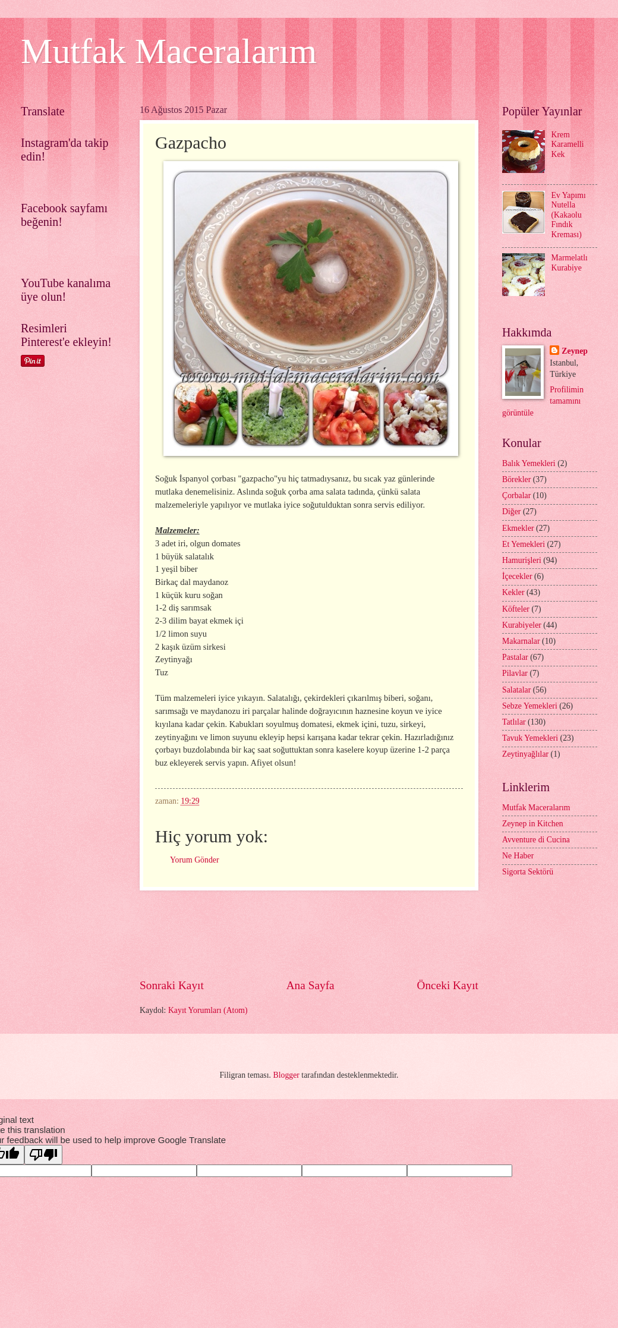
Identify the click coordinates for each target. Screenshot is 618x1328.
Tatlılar (514, 722)
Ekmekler (518, 528)
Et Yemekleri (523, 544)
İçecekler (517, 576)
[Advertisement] (356, 934)
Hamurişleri (521, 560)
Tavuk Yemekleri (530, 738)
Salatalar (516, 689)
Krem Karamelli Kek (567, 144)
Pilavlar (515, 673)
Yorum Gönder (194, 859)
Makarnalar (521, 641)
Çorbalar (516, 495)
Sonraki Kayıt (172, 985)
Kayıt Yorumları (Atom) (208, 1010)
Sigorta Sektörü (527, 871)
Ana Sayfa (310, 985)
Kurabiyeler (521, 625)
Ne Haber (518, 855)
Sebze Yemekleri (529, 705)
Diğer (511, 511)
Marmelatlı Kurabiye (569, 262)
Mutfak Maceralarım (169, 51)
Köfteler (515, 609)
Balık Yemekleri (529, 463)
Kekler (513, 592)
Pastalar (515, 657)
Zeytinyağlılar (525, 754)
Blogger (286, 1075)
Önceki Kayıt (447, 985)
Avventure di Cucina (536, 839)
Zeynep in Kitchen (532, 823)
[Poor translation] (43, 1155)
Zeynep (575, 351)
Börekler (516, 479)
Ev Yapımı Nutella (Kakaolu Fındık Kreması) (568, 215)
